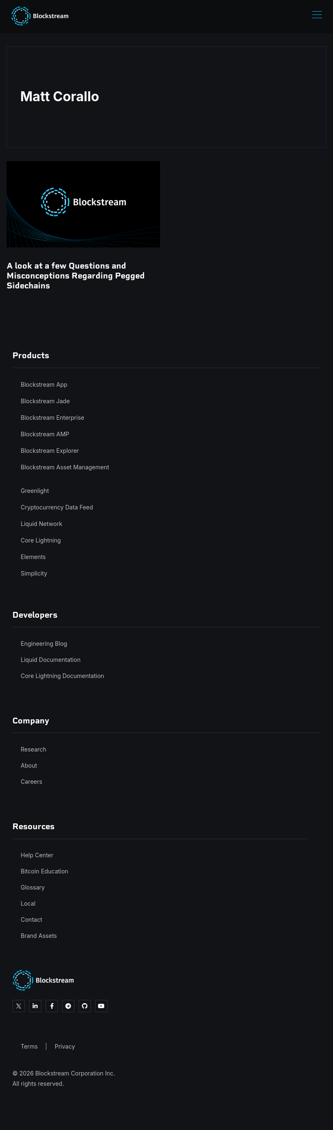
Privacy (65, 1046)
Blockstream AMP (45, 434)
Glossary (33, 887)
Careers (31, 781)
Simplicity (34, 573)
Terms (29, 1046)
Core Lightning (41, 540)
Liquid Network (41, 523)
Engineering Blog (44, 643)
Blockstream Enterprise (52, 417)
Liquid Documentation (51, 659)
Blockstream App (44, 384)
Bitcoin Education (44, 871)
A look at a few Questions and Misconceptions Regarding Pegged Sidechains (76, 275)
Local (28, 903)
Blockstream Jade (45, 400)
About (29, 765)
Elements (33, 556)
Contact (31, 919)
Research (33, 749)
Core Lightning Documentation (62, 675)
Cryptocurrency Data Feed (57, 507)
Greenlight (35, 490)
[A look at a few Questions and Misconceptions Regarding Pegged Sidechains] (83, 204)
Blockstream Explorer (50, 450)
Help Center (37, 855)
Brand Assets (39, 935)
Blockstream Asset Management (65, 467)
